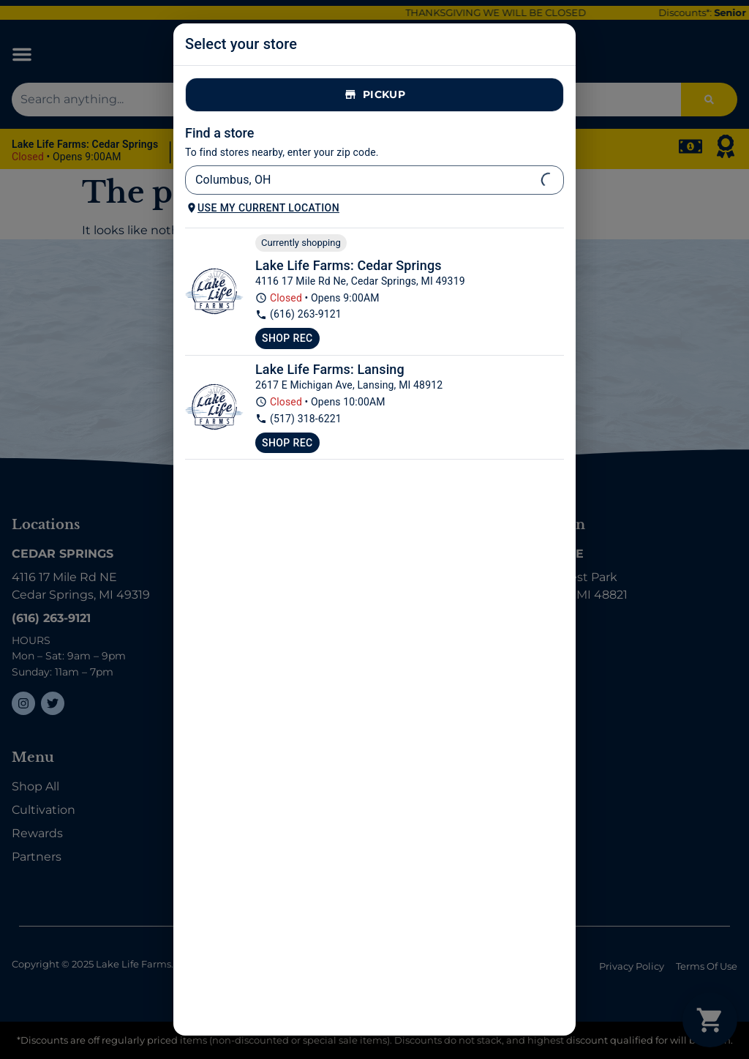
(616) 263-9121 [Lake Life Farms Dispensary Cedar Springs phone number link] (298, 314)
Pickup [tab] (374, 94)
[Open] (548, 180)
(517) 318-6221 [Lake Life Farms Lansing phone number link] (298, 419)
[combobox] (362, 180)
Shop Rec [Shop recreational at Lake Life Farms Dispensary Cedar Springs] (287, 338)
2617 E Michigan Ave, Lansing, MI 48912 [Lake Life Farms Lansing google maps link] (349, 385)
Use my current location (262, 207)
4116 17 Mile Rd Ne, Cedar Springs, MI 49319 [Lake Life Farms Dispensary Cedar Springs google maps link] (360, 281)
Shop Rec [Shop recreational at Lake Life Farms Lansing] (287, 442)
